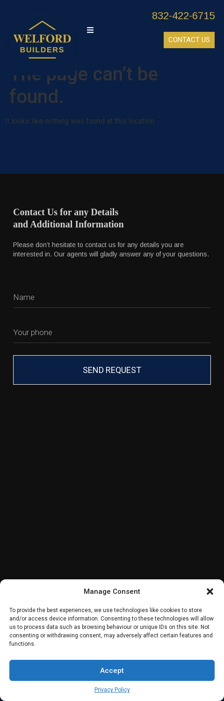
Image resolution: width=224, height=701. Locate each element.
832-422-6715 (183, 16)
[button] (210, 591)
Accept (112, 670)
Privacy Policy (112, 689)
